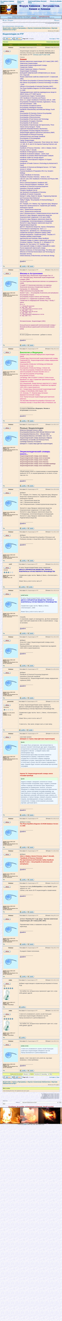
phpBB (24, 1124)
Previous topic (50, 42)
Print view (5, 42)
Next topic (56, 42)
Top (4, 266)
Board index (7, 28)
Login (5, 20)
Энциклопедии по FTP (13, 34)
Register (10, 20)
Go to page (52, 38)
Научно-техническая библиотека (39, 28)
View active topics (19, 26)
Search (56, 20)
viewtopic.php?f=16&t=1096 (41, 54)
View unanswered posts (8, 26)
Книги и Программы (19, 28)
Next (58, 38)
